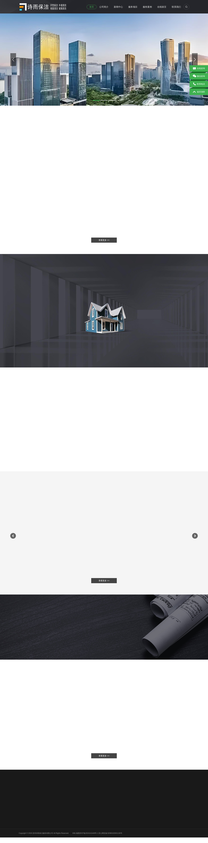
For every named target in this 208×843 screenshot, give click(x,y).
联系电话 (199, 84)
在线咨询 (199, 68)
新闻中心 (118, 7)
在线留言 (161, 7)
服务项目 (132, 7)
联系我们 (176, 7)
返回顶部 (199, 92)
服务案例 (147, 7)
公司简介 (103, 7)
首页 (91, 7)
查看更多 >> (104, 756)
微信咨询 (199, 76)
